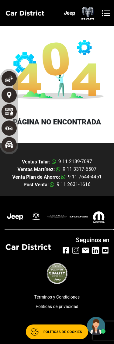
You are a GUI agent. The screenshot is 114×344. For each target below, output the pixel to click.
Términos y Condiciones (57, 297)
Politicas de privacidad (57, 306)
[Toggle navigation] (106, 13)
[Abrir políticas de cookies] (57, 331)
